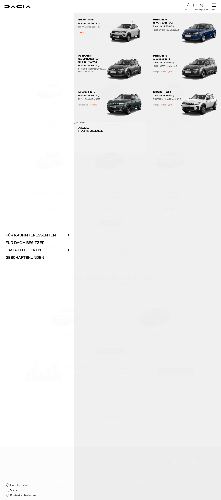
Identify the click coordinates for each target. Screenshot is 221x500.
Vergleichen (110, 223)
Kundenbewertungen (61, 480)
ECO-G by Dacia (98, 467)
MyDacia (136, 477)
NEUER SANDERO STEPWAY (171, 121)
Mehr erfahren (49, 137)
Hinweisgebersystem (141, 480)
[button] (59, 132)
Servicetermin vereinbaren (103, 463)
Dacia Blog (96, 477)
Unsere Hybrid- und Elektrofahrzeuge (27, 463)
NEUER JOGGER (49, 193)
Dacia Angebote (58, 460)
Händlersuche (57, 477)
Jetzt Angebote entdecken (175, 371)
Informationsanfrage (141, 470)
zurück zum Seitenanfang (110, 416)
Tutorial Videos (138, 467)
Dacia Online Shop (60, 463)
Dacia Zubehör (98, 460)
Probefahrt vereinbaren (62, 474)
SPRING (50, 121)
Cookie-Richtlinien (70, 494)
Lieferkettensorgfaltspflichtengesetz (147, 484)
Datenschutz (16, 494)
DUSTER (110, 193)
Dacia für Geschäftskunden (103, 474)
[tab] (73, 55)
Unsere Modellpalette (20, 460)
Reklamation (137, 474)
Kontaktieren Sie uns (141, 460)
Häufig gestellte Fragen (142, 463)
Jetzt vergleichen (110, 350)
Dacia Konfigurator (19, 467)
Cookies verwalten (86, 494)
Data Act (57, 494)
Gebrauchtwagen (59, 467)
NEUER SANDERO (110, 121)
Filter (110, 66)
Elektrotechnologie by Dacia (104, 470)
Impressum (48, 494)
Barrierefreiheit (100, 494)
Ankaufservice (58, 470)
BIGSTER (171, 193)
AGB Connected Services (32, 494)
